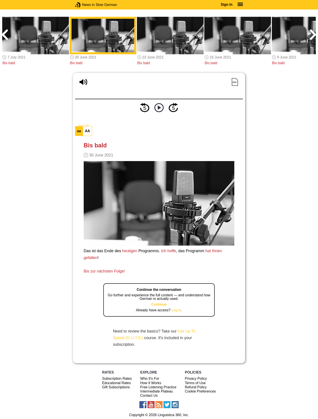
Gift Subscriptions (116, 387)
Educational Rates (116, 383)
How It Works (150, 383)
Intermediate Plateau (156, 391)
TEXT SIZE (83, 125)
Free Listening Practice (158, 387)
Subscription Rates (117, 378)
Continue (159, 304)
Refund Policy (196, 387)
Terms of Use (195, 383)
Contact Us (149, 395)
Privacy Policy (196, 378)
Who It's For (149, 378)
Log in (176, 310)
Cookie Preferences (200, 391)
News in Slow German (84, 5)
